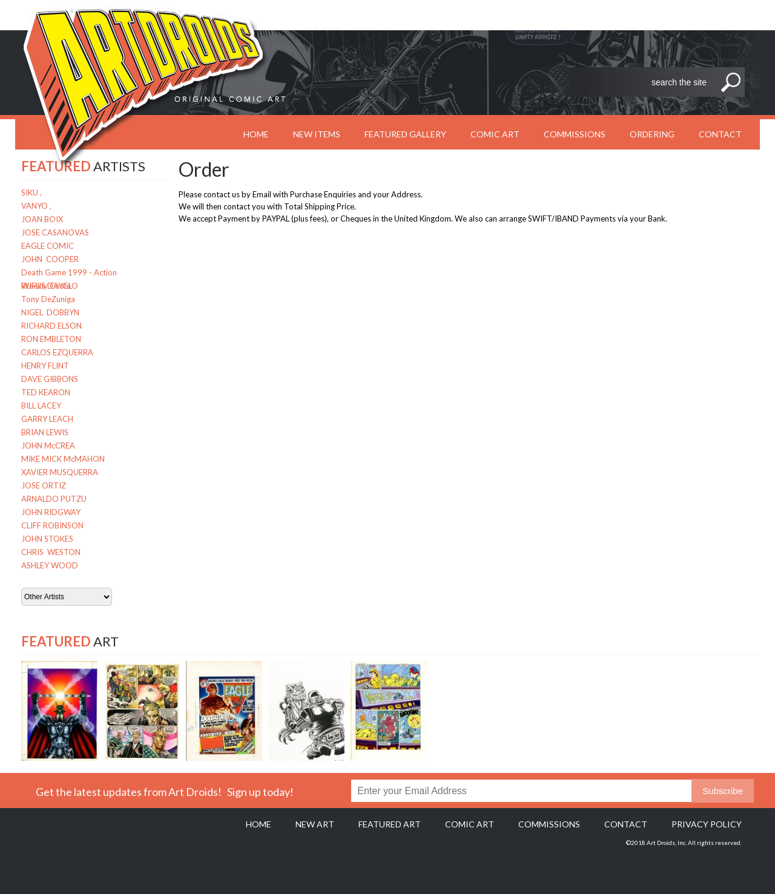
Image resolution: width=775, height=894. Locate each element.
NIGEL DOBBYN (50, 312)
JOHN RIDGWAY (51, 512)
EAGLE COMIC (47, 246)
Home (258, 824)
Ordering (652, 134)
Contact (720, 134)
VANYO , (36, 206)
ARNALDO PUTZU (54, 499)
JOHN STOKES (47, 539)
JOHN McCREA (48, 445)
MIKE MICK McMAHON (63, 459)
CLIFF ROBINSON (52, 525)
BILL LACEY (41, 405)
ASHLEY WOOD (49, 565)
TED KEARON (45, 392)
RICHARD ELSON (51, 325)
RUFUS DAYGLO (49, 286)
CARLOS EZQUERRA (57, 352)
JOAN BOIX (42, 219)
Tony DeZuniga (48, 299)
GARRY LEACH (47, 419)
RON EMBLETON (51, 339)
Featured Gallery (405, 134)
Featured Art (389, 824)
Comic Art (494, 134)
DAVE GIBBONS (49, 379)
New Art (314, 824)
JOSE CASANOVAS (55, 232)
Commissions (574, 134)
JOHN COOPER (50, 259)
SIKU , (31, 192)
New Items (316, 134)
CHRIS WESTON (51, 552)
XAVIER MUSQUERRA (59, 472)
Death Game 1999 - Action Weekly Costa (69, 273)
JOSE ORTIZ (43, 485)
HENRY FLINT (45, 365)
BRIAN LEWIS (44, 432)
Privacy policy (706, 824)
